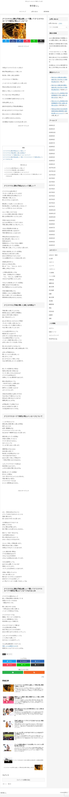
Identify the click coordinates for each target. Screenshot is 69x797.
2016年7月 (52, 227)
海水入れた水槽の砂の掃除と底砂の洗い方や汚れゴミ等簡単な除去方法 (59, 79)
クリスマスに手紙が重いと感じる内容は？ (14, 153)
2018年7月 (52, 143)
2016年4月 (52, 238)
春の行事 (51, 297)
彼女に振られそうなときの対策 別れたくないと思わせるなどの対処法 (58, 59)
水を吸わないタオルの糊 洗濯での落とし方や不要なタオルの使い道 (58, 66)
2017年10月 (52, 174)
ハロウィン (52, 269)
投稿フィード (52, 332)
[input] (58, 27)
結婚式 (51, 315)
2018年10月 (52, 132)
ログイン (51, 328)
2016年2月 (52, 245)
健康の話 (51, 283)
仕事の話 (51, 279)
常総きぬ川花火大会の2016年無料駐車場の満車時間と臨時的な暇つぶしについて (59, 111)
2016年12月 (52, 210)
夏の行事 (51, 286)
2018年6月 (52, 146)
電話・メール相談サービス (9, 647)
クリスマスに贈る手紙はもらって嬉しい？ (14, 151)
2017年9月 (52, 178)
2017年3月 (52, 199)
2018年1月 (52, 164)
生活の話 (51, 311)
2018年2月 (52, 160)
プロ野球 (51, 272)
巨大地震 (51, 290)
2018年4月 (52, 153)
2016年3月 (52, 241)
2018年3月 (52, 157)
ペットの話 (52, 276)
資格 (50, 318)
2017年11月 (52, 171)
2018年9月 (52, 136)
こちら (60, 23)
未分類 (51, 301)
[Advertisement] (23, 55)
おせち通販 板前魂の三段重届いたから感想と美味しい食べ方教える (58, 39)
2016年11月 (52, 213)
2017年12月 (52, 167)
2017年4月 (52, 196)
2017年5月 (52, 192)
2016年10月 (52, 217)
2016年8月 (52, 224)
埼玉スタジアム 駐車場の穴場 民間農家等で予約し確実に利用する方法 (59, 95)
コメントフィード (54, 335)
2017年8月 (52, 182)
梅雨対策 (51, 304)
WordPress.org (53, 339)
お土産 (51, 258)
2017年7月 (52, 185)
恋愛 (50, 293)
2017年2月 (52, 203)
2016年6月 (52, 231)
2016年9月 (52, 220)
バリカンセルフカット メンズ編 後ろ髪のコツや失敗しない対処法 (58, 53)
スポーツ (51, 262)
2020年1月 (52, 125)
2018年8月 (52, 139)
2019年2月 (52, 129)
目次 (21, 165)
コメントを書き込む (23, 783)
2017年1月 (52, 206)
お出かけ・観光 (53, 255)
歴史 (50, 308)
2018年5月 (52, 150)
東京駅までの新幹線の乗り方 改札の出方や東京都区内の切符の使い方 (58, 46)
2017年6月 (52, 188)
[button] (66, 27)
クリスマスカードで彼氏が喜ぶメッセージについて (16, 155)
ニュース (51, 265)
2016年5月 (52, 234)
